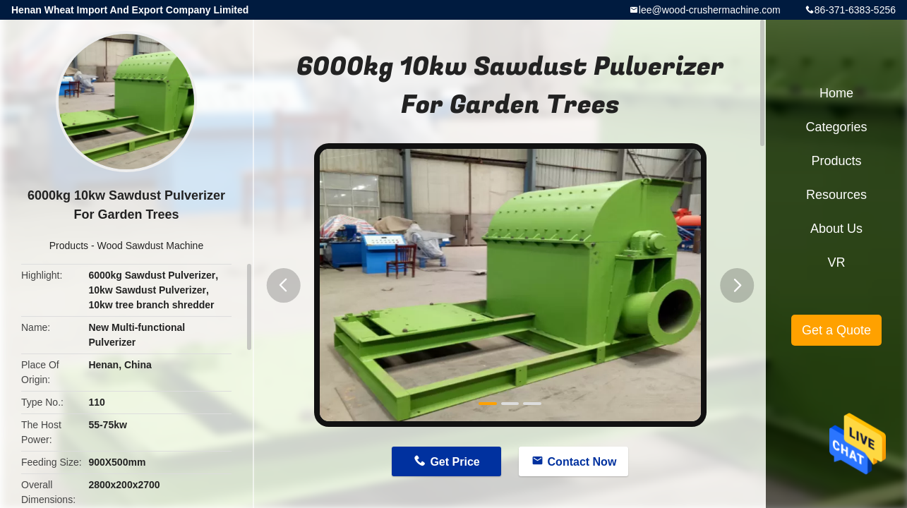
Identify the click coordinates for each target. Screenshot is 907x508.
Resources (836, 195)
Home (836, 93)
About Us (836, 229)
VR (836, 262)
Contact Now (582, 462)
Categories (836, 127)
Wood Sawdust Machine (150, 245)
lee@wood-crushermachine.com (710, 10)
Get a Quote (836, 330)
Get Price (454, 462)
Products (68, 245)
